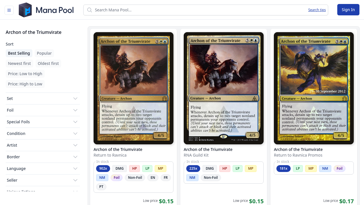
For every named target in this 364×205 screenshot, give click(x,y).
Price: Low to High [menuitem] (25, 73)
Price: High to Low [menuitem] (25, 84)
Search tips (317, 10)
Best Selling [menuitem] (19, 53)
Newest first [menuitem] (19, 63)
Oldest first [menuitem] (48, 63)
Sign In (348, 9)
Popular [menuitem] (44, 53)
